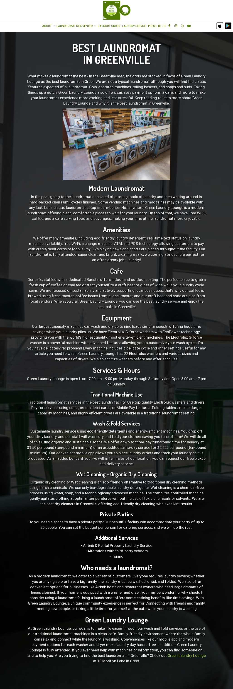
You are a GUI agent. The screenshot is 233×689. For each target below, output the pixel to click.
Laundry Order (109, 26)
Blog (162, 26)
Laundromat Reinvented (76, 26)
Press (152, 26)
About (48, 26)
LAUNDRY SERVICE (134, 26)
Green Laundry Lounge (187, 655)
